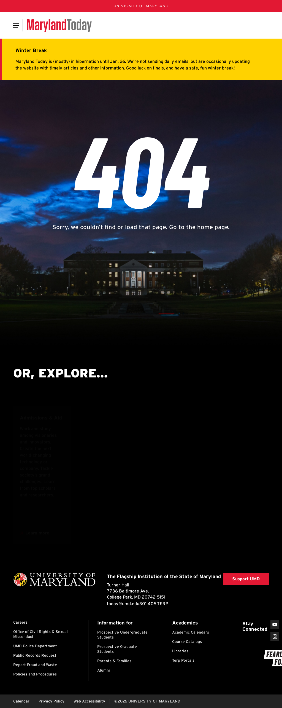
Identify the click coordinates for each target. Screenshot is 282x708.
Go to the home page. (199, 226)
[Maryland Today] (59, 25)
